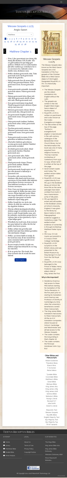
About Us (27, 442)
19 (20, 42)
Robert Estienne (52, 361)
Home (6, 442)
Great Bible (51, 382)
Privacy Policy (28, 449)
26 (19, 44)
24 (36, 42)
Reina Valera (51, 370)
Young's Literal (51, 399)
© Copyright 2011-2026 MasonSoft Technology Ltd (33, 473)
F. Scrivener (51, 368)
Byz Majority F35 (52, 422)
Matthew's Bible (52, 379)
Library (6, 445)
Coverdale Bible (52, 377)
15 (8, 42)
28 (25, 44)
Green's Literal (51, 406)
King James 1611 (52, 386)
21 (26, 42)
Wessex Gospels (51, 412)
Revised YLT (51, 401)
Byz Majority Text (51, 420)
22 (29, 42)
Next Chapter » (20, 260)
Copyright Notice (30, 452)
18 (17, 42)
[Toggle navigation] (61, 2)
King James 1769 (51, 389)
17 (14, 42)
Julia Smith (52, 403)
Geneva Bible (52, 394)
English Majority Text (51, 417)
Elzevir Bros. (51, 365)
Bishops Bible (52, 384)
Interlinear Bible (9, 449)
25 (15, 44)
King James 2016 (52, 391)
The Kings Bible (50, 442)
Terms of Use (28, 445)
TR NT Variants (51, 424)
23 (32, 42)
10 (26, 39)
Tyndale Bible (51, 374)
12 (32, 39)
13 (35, 39)
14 (5, 42)
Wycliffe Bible (51, 415)
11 (29, 39)
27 (22, 44)
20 (23, 42)
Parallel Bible (8, 452)
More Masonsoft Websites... (51, 459)
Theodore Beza (51, 363)
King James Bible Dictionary (51, 450)
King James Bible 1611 (52, 445)
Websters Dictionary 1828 (53, 454)
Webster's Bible (52, 396)
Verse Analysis (9, 455)
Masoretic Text (51, 410)
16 (11, 42)
